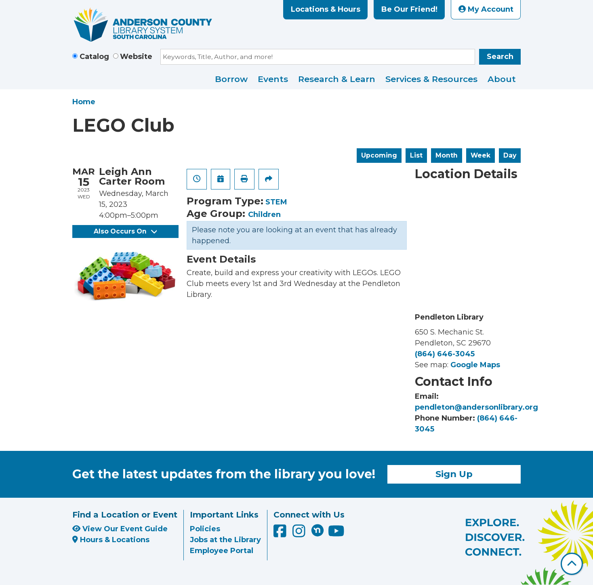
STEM (276, 202)
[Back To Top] (572, 564)
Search (500, 56)
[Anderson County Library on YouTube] (336, 533)
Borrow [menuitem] (231, 79)
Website (136, 56)
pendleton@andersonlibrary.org (476, 407)
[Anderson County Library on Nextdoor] (317, 530)
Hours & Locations (110, 539)
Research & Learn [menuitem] (336, 79)
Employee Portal (221, 550)
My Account (485, 9)
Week (480, 155)
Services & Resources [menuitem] (431, 79)
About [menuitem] (502, 79)
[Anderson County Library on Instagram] (299, 533)
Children (264, 214)
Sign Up (454, 474)
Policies (205, 528)
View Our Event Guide (120, 528)
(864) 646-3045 (445, 353)
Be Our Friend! (409, 9)
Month (446, 155)
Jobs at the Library (225, 539)
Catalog (94, 56)
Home (83, 101)
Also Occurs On (125, 231)
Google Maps (475, 364)
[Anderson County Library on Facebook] (280, 533)
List (416, 155)
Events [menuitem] (273, 79)
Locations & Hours (325, 9)
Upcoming (379, 155)
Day (509, 155)
